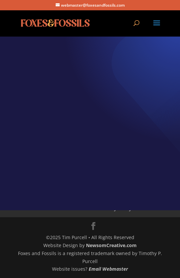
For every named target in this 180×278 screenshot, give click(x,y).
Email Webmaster (108, 269)
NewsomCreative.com (111, 245)
